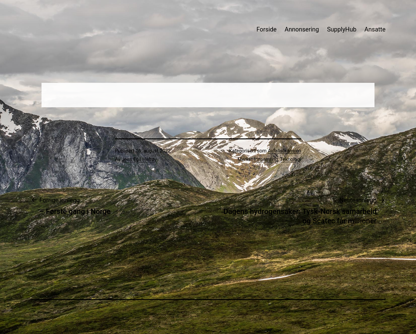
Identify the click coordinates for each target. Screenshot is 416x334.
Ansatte (374, 29)
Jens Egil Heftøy (139, 159)
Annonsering (302, 29)
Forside (266, 29)
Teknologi (290, 159)
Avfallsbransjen (284, 151)
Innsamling (266, 159)
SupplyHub (341, 29)
